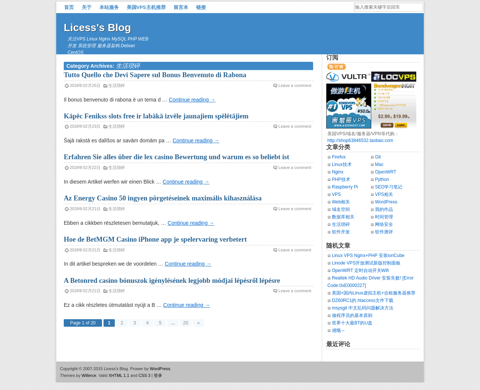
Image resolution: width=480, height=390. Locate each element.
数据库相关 (343, 217)
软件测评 (384, 232)
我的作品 (384, 209)
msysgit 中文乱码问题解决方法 (362, 308)
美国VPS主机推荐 (146, 7)
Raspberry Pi (345, 187)
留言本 (181, 7)
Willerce (88, 375)
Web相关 (341, 202)
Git (378, 157)
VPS (336, 194)
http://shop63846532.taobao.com (360, 140)
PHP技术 (341, 179)
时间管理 (384, 217)
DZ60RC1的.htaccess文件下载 (362, 300)
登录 (158, 375)
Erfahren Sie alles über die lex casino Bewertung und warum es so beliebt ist (176, 157)
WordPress (386, 202)
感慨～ (338, 330)
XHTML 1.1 (118, 375)
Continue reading (192, 100)
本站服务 (109, 7)
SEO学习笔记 (388, 187)
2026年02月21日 (85, 208)
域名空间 (341, 209)
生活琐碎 (116, 85)
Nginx (338, 172)
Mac (379, 164)
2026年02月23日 (85, 126)
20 (185, 323)
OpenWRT (385, 172)
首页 (69, 7)
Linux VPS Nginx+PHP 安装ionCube (368, 255)
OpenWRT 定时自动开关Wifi (360, 270)
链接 (201, 7)
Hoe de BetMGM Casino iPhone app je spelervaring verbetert (155, 239)
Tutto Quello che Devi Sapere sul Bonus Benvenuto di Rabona (155, 75)
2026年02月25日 (85, 85)
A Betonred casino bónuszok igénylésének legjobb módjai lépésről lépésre (172, 280)
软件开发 (341, 232)
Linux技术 (342, 164)
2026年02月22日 (85, 167)
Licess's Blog (97, 27)
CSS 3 (144, 375)
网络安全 (384, 224)
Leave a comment (295, 85)
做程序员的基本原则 (352, 315)
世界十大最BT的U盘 (352, 323)
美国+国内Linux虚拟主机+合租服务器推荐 (374, 293)
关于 (87, 7)
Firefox (339, 157)
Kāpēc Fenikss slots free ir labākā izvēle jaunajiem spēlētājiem (156, 116)
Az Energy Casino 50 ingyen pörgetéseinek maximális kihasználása (163, 198)
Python (382, 179)
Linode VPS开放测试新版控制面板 (366, 263)
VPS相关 (384, 194)
